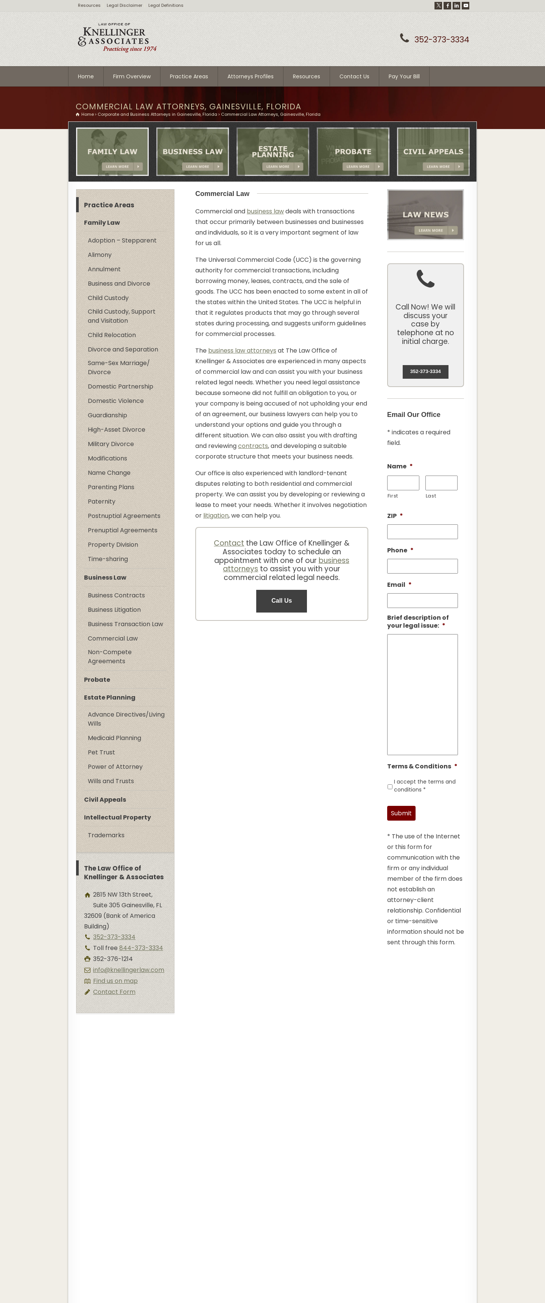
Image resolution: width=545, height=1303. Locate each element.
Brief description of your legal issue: (418, 622)
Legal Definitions (166, 5)
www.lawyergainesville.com (154, 1228)
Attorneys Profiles (250, 76)
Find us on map (115, 980)
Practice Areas (189, 76)
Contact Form (114, 991)
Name (400, 467)
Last (431, 495)
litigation (216, 515)
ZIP (395, 516)
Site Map (88, 1238)
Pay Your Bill (404, 76)
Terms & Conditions (422, 767)
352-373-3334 (441, 39)
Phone (400, 551)
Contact (229, 543)
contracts (253, 446)
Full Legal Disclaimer (294, 1206)
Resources (89, 5)
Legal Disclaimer (124, 5)
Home (86, 76)
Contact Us (354, 76)
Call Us (281, 600)
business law (265, 211)
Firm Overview (132, 76)
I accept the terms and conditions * (425, 785)
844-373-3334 (141, 948)
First (393, 495)
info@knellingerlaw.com (128, 970)
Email (399, 585)
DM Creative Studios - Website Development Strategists (306, 1287)
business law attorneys (242, 350)
